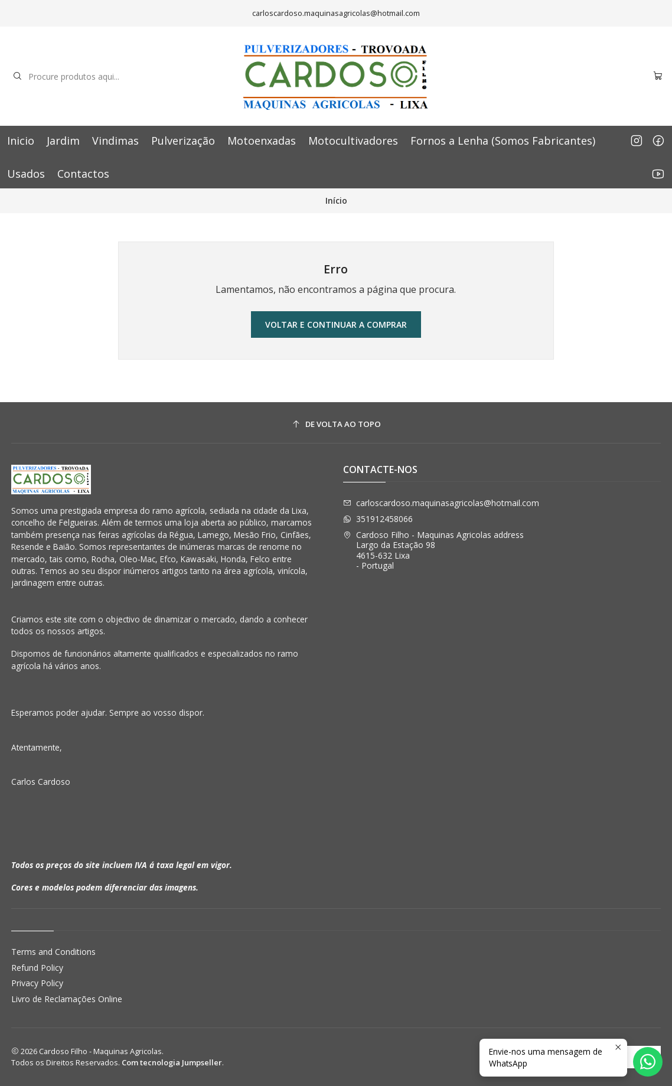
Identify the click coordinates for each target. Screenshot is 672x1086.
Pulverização (183, 140)
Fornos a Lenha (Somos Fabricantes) (502, 140)
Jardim (63, 140)
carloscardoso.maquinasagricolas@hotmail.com (441, 502)
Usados (26, 174)
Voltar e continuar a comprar (336, 324)
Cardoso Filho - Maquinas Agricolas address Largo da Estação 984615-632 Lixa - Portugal (433, 550)
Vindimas (115, 140)
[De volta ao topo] (336, 424)
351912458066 (378, 518)
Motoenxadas (261, 140)
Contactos (83, 174)
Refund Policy (37, 967)
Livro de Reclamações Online (66, 999)
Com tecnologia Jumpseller (172, 1062)
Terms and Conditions (53, 951)
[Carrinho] (658, 76)
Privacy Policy (37, 983)
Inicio (20, 140)
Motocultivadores (353, 140)
